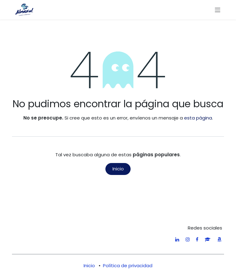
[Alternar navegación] (217, 9)
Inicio (118, 168)
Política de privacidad (127, 265)
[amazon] (219, 239)
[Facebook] (197, 239)
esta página (198, 118)
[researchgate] (207, 239)
